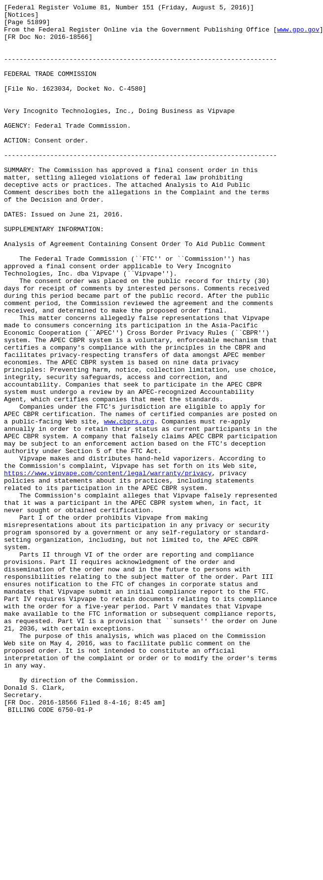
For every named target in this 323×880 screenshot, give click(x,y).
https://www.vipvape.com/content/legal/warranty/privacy (108, 567)
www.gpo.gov (298, 35)
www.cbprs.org (129, 505)
